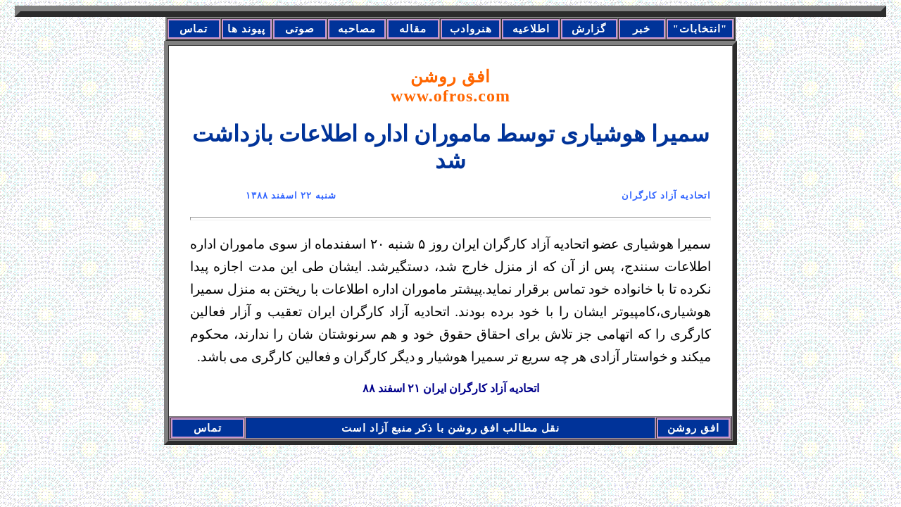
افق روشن (450, 86)
